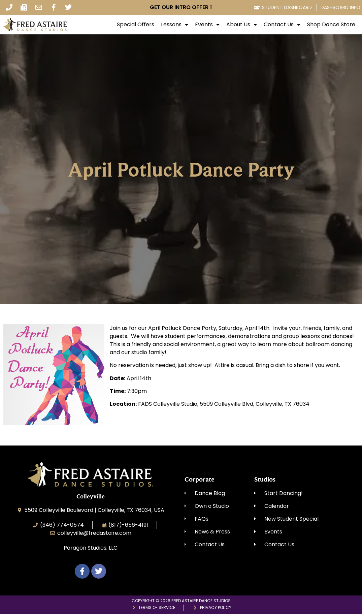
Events (207, 24)
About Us (241, 24)
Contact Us (282, 24)
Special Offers (135, 24)
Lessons (174, 24)
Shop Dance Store (331, 24)
